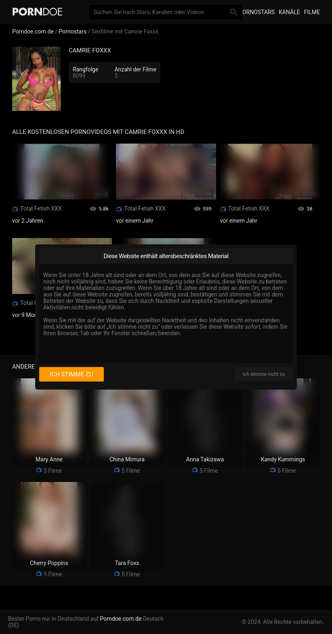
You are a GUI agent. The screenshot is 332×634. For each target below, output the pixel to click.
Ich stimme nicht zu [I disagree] (264, 374)
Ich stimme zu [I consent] (71, 374)
